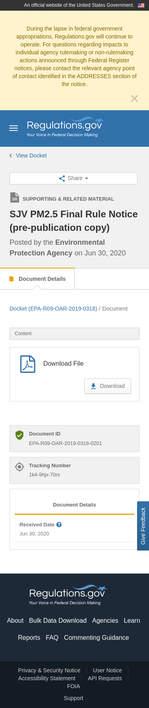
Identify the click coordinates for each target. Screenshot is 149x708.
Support (73, 698)
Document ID (44, 434)
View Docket (28, 155)
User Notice (107, 670)
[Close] (134, 98)
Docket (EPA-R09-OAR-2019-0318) (53, 308)
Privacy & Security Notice (49, 670)
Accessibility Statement (46, 678)
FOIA (73, 686)
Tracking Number (50, 465)
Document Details (41, 279)
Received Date (40, 525)
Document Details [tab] (74, 505)
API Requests (105, 678)
